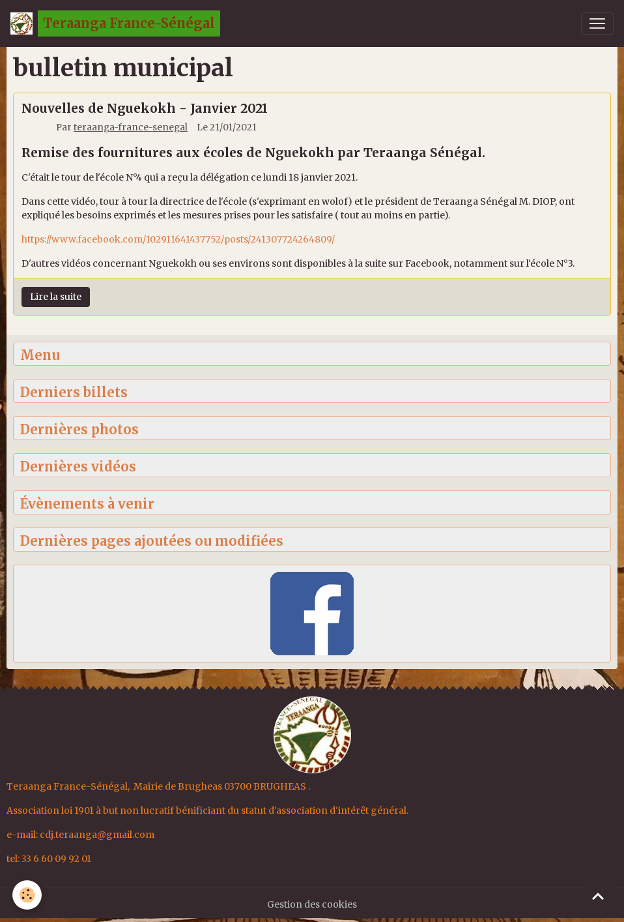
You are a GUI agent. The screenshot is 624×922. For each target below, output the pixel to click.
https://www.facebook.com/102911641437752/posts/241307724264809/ (178, 239)
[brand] (115, 23)
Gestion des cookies (312, 904)
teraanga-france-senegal (131, 127)
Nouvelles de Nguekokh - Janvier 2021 (144, 108)
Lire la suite (55, 297)
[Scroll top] (598, 896)
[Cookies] (27, 895)
